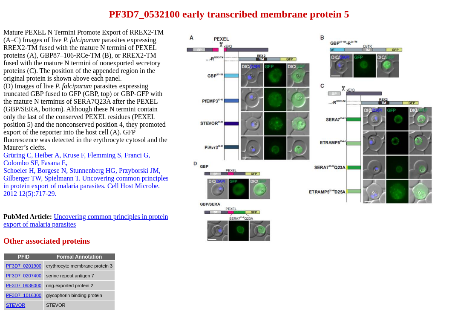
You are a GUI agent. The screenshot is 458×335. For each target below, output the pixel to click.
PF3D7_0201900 (23, 265)
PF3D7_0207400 (23, 275)
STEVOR (15, 305)
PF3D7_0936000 (23, 285)
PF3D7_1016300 (23, 295)
